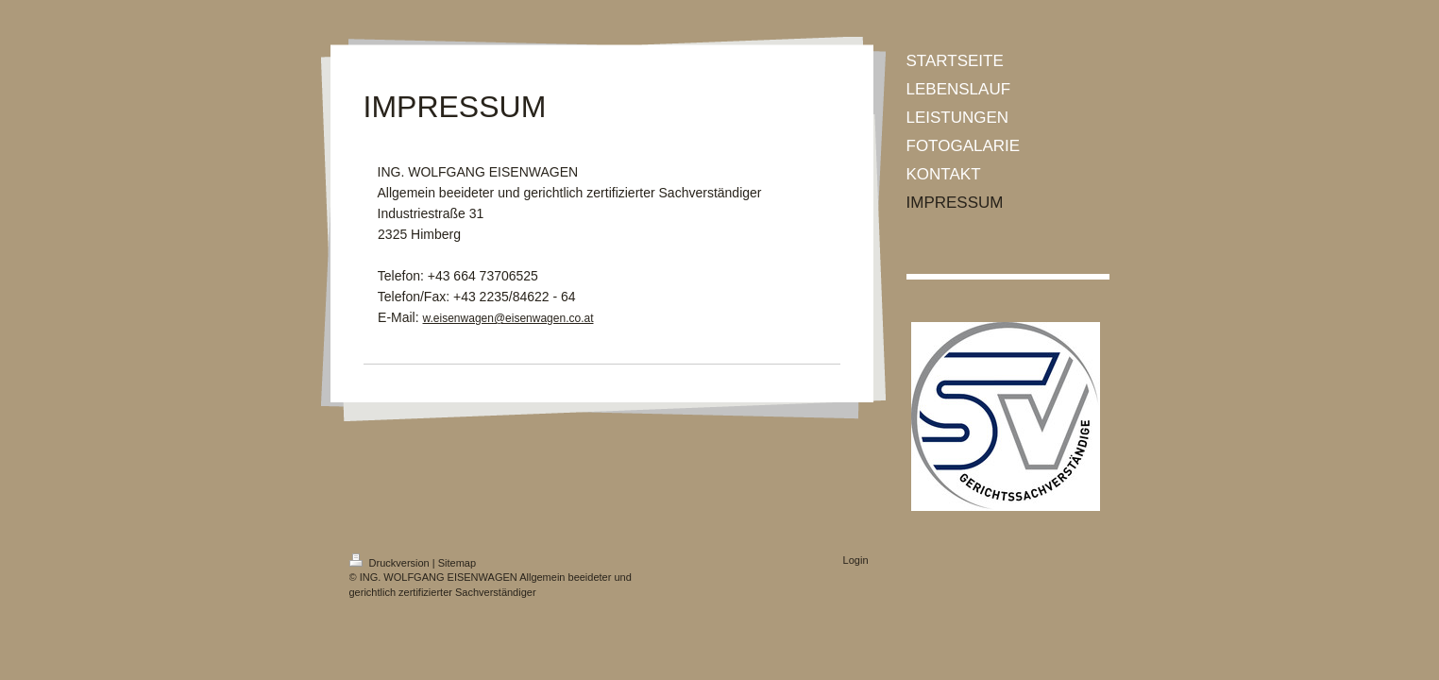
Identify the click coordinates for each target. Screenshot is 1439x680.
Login (856, 560)
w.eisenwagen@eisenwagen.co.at (508, 318)
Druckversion (390, 563)
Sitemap (457, 563)
